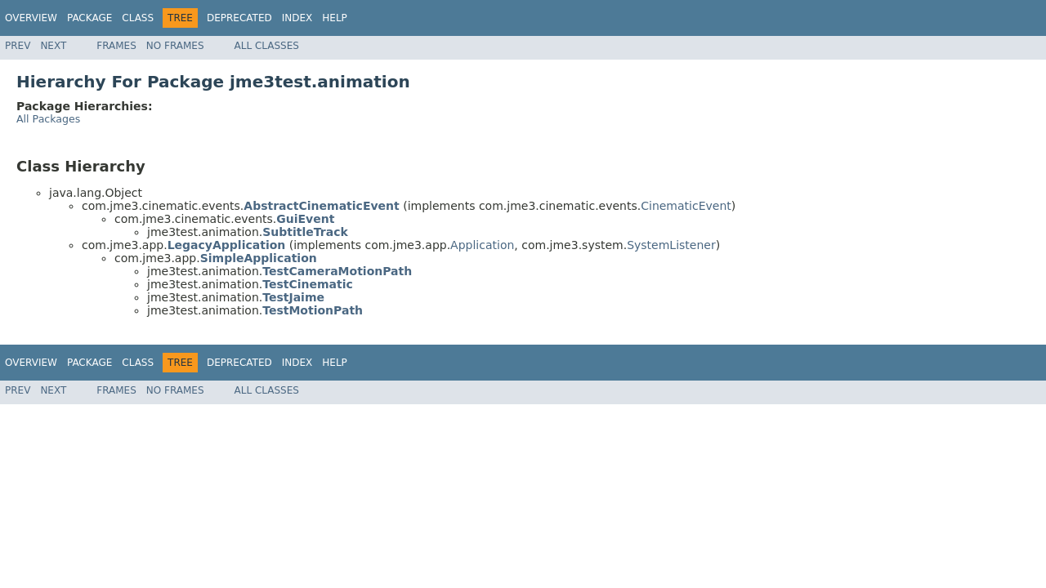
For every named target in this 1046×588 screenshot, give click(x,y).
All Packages (48, 119)
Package (89, 18)
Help (334, 18)
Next (53, 45)
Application (482, 245)
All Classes (267, 45)
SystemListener (671, 245)
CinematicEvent (686, 205)
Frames (116, 45)
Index (297, 18)
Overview (31, 18)
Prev (17, 45)
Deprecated (239, 18)
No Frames (175, 45)
